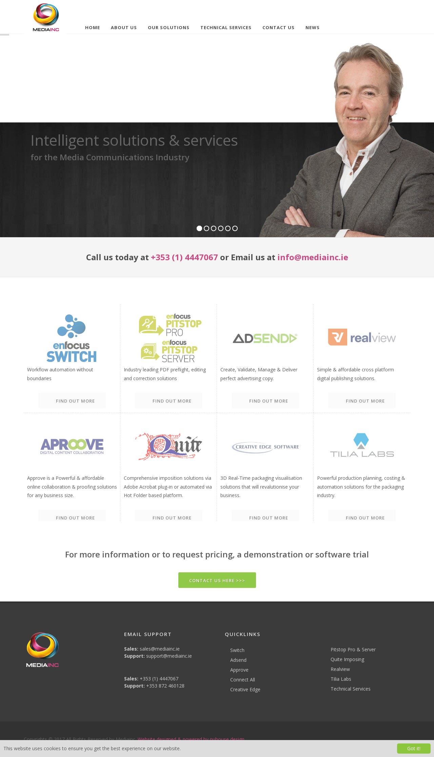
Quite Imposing (347, 659)
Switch (237, 650)
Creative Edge (245, 689)
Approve (239, 670)
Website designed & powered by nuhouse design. (191, 739)
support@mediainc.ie (169, 656)
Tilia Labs (341, 679)
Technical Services (351, 689)
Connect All (242, 679)
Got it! (413, 748)
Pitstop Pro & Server (353, 649)
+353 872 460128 (165, 685)
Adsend (238, 660)
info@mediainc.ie (312, 257)
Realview (340, 669)
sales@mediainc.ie (160, 649)
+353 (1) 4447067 (184, 257)
